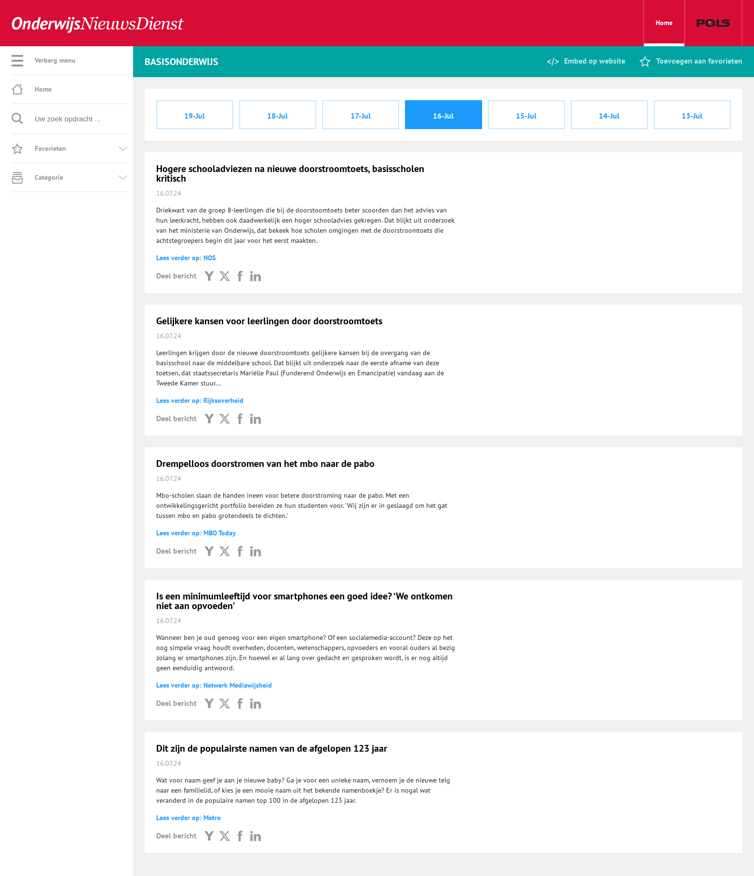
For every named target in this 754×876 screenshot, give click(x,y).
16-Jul (443, 115)
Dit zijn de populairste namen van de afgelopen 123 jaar (271, 748)
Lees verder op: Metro (188, 817)
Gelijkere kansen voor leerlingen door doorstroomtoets (269, 321)
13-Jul (692, 115)
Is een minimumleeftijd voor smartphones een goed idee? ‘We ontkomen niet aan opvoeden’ (304, 601)
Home (664, 32)
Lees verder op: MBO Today (196, 533)
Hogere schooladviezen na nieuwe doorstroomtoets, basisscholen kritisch (290, 173)
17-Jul (360, 115)
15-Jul (526, 115)
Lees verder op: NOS (185, 257)
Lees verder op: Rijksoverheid (199, 400)
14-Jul (609, 115)
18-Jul (277, 115)
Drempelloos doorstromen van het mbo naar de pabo (265, 463)
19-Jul (194, 115)
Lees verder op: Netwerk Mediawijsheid (214, 685)
